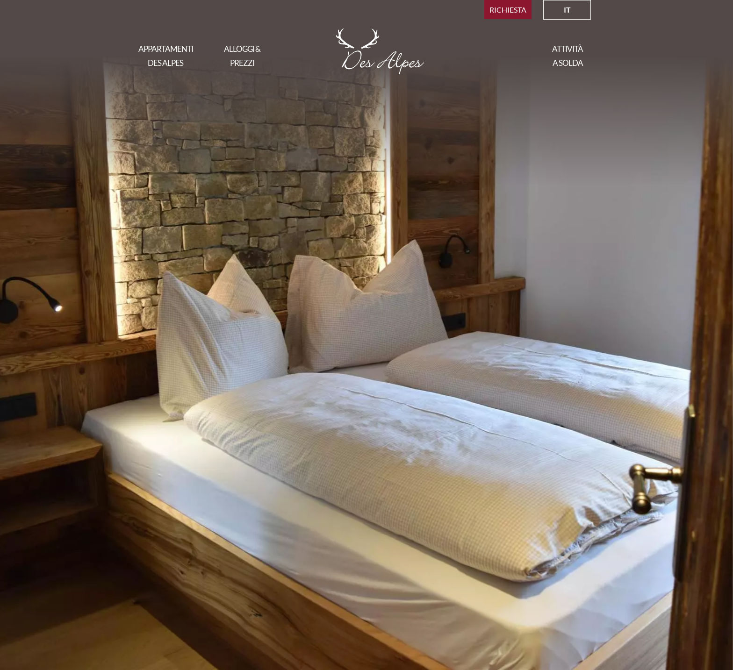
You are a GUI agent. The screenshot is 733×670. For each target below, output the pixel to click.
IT (567, 9)
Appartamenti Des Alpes (165, 56)
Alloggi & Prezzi (242, 56)
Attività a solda (567, 56)
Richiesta (507, 9)
